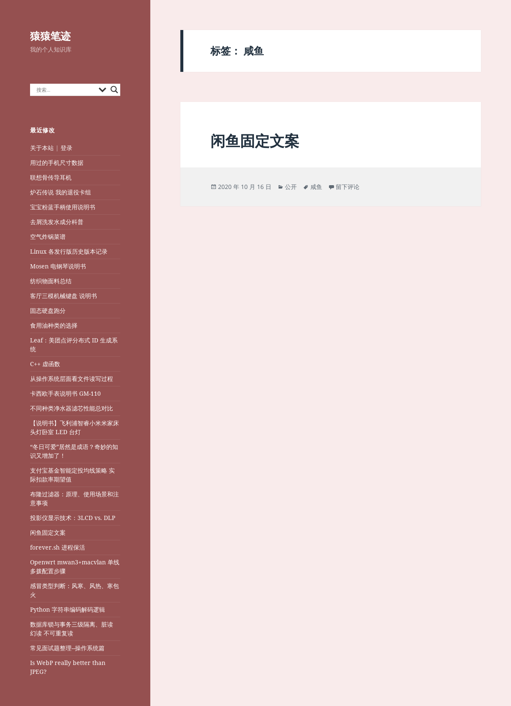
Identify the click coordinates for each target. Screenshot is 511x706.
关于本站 (42, 148)
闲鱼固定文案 (48, 532)
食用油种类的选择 (53, 325)
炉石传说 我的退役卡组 (60, 192)
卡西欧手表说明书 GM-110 (65, 393)
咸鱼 (316, 187)
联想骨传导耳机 (51, 177)
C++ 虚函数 (45, 364)
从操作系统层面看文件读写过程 (72, 379)
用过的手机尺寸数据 (56, 163)
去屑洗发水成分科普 (56, 222)
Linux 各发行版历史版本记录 (69, 251)
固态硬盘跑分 (48, 310)
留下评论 (347, 187)
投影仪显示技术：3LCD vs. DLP (72, 518)
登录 (66, 148)
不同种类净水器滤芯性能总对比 (71, 408)
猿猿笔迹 (50, 36)
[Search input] (65, 90)
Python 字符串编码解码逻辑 (67, 609)
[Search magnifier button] (114, 90)
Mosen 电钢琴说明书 (58, 266)
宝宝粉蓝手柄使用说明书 (62, 207)
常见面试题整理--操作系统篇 (67, 648)
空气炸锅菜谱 (48, 237)
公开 (291, 187)
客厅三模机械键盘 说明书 (63, 296)
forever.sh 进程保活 (57, 547)
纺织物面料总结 (51, 281)
